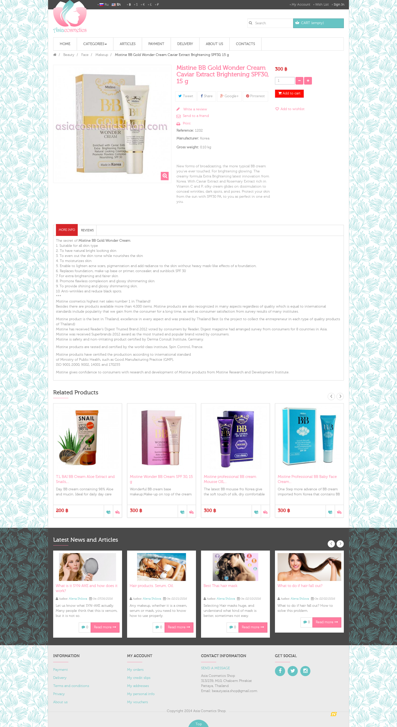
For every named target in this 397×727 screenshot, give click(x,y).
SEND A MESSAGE (215, 668)
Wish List (322, 4)
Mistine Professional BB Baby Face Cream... (307, 479)
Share (207, 96)
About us (60, 702)
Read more (105, 627)
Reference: (185, 131)
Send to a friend (196, 116)
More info (67, 230)
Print (187, 124)
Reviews (87, 230)
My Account (301, 4)
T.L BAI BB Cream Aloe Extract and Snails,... (85, 479)
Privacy (59, 694)
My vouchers (137, 702)
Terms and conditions (71, 686)
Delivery (60, 678)
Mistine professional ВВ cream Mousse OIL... (230, 479)
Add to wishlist (292, 109)
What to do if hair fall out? (299, 586)
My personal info (141, 694)
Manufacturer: (187, 138)
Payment (60, 670)
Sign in (339, 4)
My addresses (138, 686)
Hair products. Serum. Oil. (152, 586)
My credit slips (138, 678)
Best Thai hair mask (220, 586)
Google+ (229, 96)
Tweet (185, 96)
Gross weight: (187, 147)
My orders (135, 670)
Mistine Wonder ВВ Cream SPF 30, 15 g (161, 479)
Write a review (194, 109)
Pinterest (255, 96)
